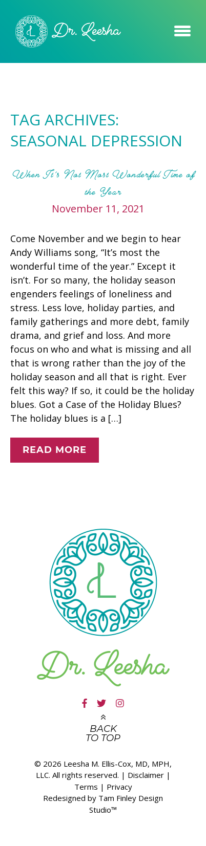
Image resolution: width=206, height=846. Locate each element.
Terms (86, 787)
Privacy (119, 787)
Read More (55, 449)
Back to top (103, 733)
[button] (182, 29)
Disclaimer (146, 775)
